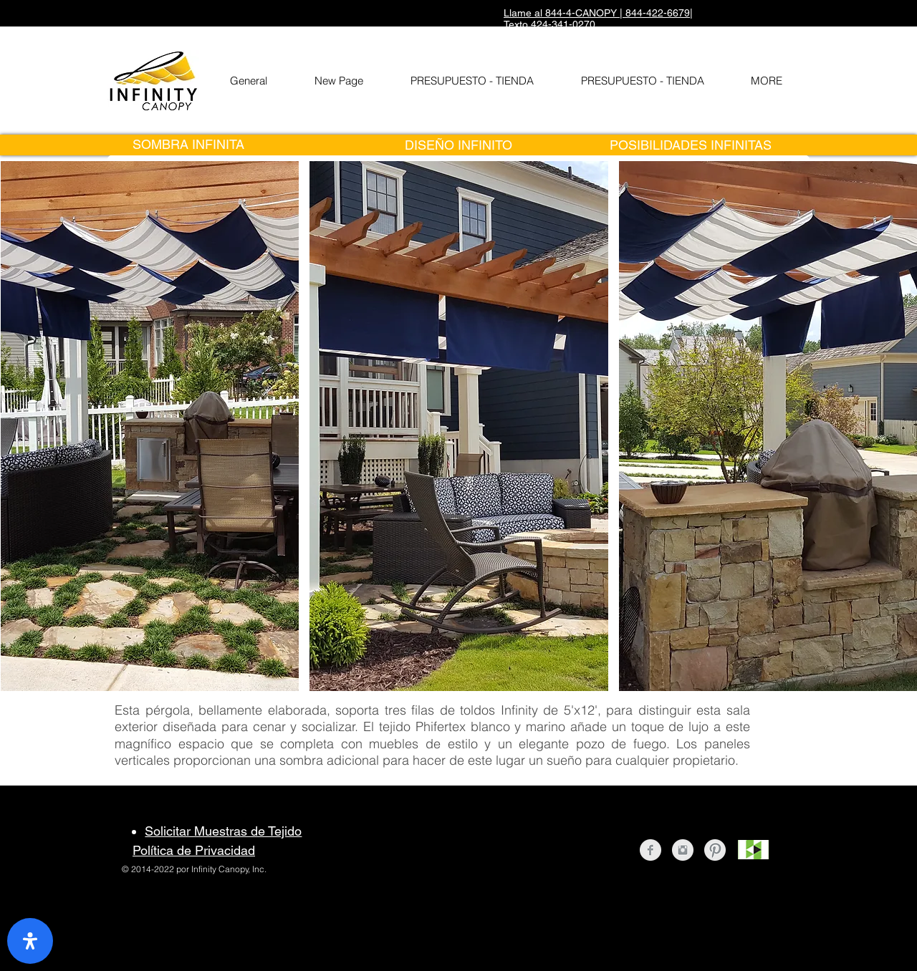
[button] (150, 426)
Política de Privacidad (194, 850)
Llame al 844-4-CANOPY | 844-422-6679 (597, 13)
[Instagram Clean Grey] (682, 850)
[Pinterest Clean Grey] (715, 850)
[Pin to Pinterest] (454, 684)
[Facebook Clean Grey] (650, 850)
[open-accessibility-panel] (30, 941)
